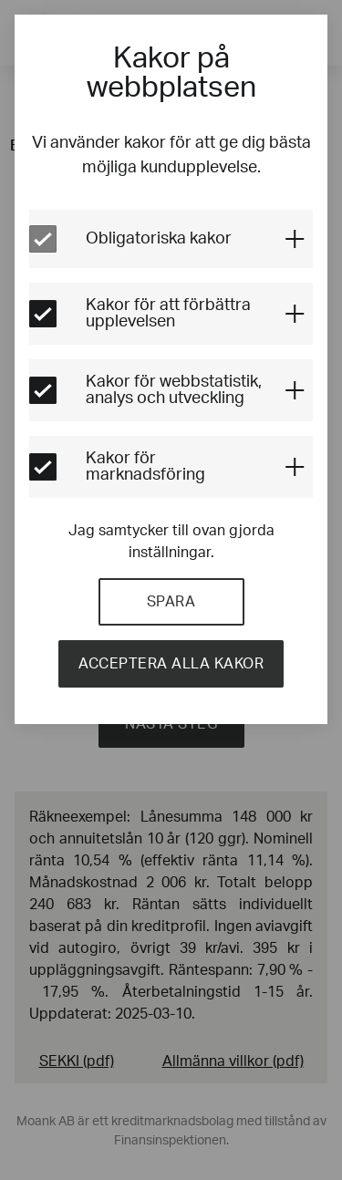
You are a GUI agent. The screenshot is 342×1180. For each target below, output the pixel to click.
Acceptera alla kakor (171, 664)
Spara (171, 602)
